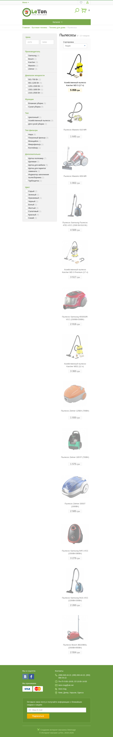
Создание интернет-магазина (53, 730)
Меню (24, 2)
